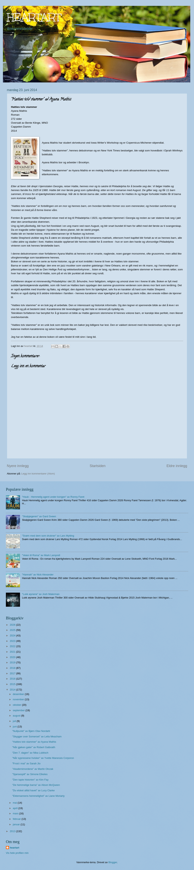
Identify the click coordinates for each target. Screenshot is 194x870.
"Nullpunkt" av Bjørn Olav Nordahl (31, 731)
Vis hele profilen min (17, 852)
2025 (13, 630)
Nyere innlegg (18, 466)
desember (19, 694)
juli (14, 721)
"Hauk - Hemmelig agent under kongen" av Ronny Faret (53, 496)
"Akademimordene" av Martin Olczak (32, 768)
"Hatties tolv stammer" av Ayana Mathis (34, 741)
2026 (13, 624)
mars (16, 813)
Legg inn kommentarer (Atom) (38, 473)
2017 (13, 673)
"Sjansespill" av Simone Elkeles (29, 774)
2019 (13, 662)
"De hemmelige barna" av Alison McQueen (36, 784)
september (19, 710)
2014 (13, 689)
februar (17, 818)
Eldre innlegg (177, 466)
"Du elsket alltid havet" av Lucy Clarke (33, 790)
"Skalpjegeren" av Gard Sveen (39, 516)
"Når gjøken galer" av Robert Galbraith (33, 747)
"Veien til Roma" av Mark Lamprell (41, 555)
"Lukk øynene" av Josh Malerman (41, 594)
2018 (13, 667)
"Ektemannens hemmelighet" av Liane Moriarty (38, 795)
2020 (13, 657)
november (19, 699)
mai (15, 802)
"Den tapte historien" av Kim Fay (30, 779)
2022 (13, 646)
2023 (13, 641)
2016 (13, 678)
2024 (13, 635)
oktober (17, 704)
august (17, 715)
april (15, 808)
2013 (13, 831)
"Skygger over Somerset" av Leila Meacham (37, 736)
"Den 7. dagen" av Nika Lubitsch (30, 752)
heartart (14, 847)
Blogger (112, 862)
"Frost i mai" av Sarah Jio (26, 763)
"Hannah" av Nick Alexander (37, 574)
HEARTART (34, 17)
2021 (13, 651)
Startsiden (97, 466)
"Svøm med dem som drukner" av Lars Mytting (48, 535)
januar (16, 824)
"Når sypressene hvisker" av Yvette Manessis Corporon (43, 758)
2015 (13, 684)
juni (15, 726)
